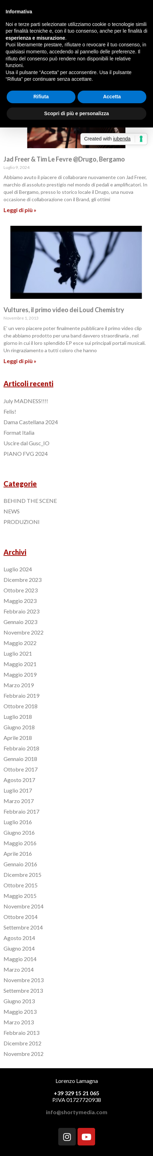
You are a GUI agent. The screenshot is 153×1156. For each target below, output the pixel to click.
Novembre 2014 (24, 906)
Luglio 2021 (18, 653)
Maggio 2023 (20, 600)
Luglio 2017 (18, 790)
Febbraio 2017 (21, 811)
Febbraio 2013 (21, 1032)
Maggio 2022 (20, 642)
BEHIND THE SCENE (30, 500)
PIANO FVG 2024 (26, 453)
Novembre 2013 (24, 980)
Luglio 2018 (18, 716)
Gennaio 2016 (20, 864)
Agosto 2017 (19, 779)
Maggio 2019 (20, 674)
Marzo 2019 (19, 685)
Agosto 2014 (19, 937)
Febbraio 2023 (21, 611)
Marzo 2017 (19, 800)
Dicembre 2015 (22, 874)
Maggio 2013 (20, 1011)
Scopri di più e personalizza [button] (76, 113)
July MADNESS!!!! (26, 401)
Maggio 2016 (20, 843)
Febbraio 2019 (21, 695)
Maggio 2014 (20, 958)
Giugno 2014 (19, 948)
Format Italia (19, 432)
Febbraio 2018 (21, 748)
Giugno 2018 (19, 727)
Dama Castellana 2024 (31, 422)
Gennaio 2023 (20, 621)
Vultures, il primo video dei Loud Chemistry (64, 310)
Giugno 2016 (19, 832)
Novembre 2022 (24, 632)
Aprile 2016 (18, 853)
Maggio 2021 (20, 664)
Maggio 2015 (20, 895)
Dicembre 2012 (22, 1043)
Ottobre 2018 (21, 706)
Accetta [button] (112, 96)
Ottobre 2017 (21, 769)
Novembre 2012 (24, 1053)
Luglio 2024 (18, 569)
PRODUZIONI (22, 521)
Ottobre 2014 (21, 916)
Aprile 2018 (18, 737)
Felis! (10, 411)
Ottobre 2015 (21, 885)
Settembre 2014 (23, 927)
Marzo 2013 (19, 1022)
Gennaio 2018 (20, 758)
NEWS (12, 511)
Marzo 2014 (19, 969)
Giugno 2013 (19, 1001)
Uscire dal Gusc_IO (26, 443)
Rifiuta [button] (41, 96)
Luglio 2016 (18, 822)
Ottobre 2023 (21, 590)
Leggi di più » (20, 209)
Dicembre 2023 (22, 579)
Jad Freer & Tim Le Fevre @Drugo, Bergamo (64, 159)
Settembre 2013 (23, 990)
